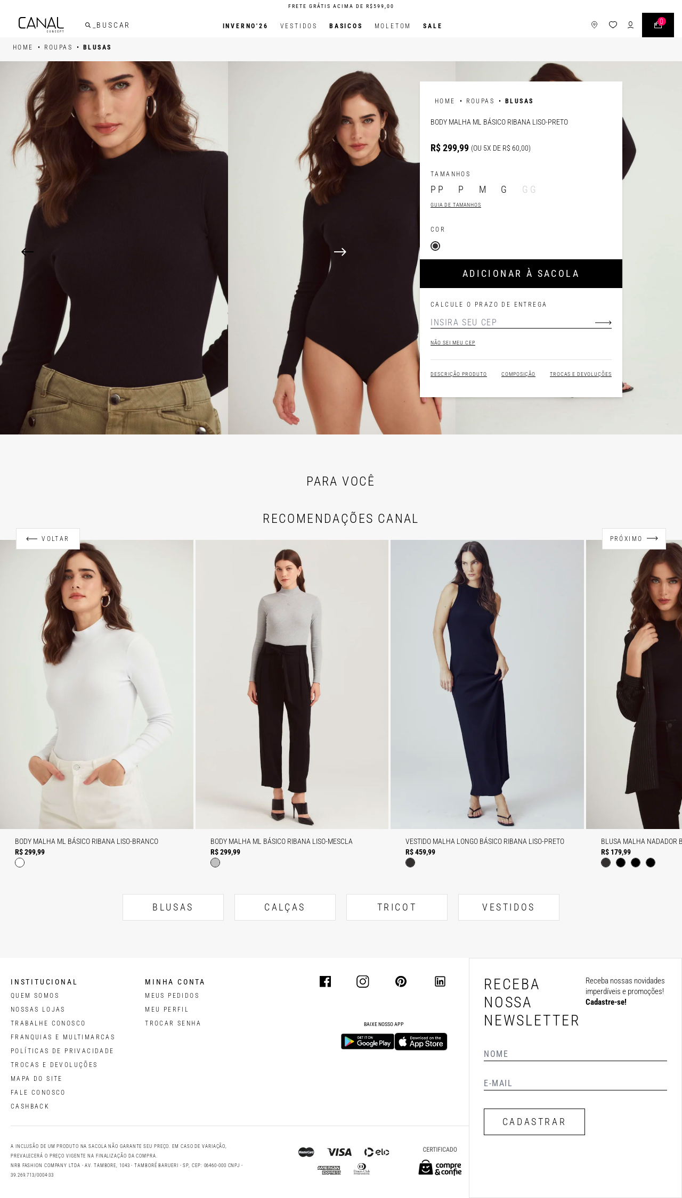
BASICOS (346, 26)
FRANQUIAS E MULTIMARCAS (63, 1037)
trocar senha (173, 1023)
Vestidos (299, 26)
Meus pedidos (172, 995)
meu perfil (167, 1009)
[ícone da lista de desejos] (604, 26)
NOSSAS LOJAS (38, 1009)
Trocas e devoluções (581, 374)
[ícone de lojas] (585, 26)
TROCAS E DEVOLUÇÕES (54, 1065)
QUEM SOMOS (35, 995)
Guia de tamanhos (456, 205)
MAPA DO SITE (37, 1078)
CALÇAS (285, 907)
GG (530, 189)
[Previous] (27, 252)
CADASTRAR (534, 1121)
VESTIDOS (508, 907)
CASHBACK (30, 1106)
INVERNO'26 (246, 26)
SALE (432, 26)
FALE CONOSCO (38, 1092)
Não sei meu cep (453, 343)
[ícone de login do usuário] (621, 26)
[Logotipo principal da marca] (50, 26)
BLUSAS (173, 907)
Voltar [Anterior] (55, 539)
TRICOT (397, 907)
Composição (518, 374)
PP (438, 189)
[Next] (497, 252)
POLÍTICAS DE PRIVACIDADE (63, 1051)
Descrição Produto (459, 374)
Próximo (626, 539)
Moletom (393, 26)
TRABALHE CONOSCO (48, 1023)
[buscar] (97, 26)
